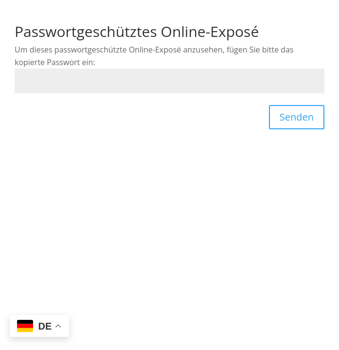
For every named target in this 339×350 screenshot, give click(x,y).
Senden (297, 116)
